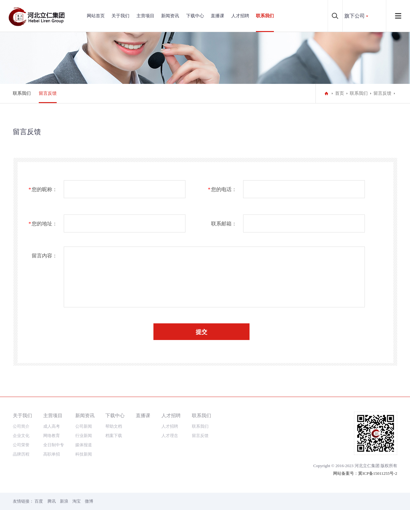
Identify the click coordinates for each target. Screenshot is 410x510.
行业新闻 (83, 435)
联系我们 (265, 15)
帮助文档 (113, 426)
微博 (89, 501)
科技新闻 (83, 454)
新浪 (64, 501)
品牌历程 (21, 454)
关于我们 (120, 15)
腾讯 (51, 501)
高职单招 (51, 454)
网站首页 (96, 15)
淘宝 (76, 501)
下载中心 (195, 15)
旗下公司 (354, 16)
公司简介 (21, 426)
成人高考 (51, 426)
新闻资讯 (170, 15)
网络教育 (51, 435)
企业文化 (21, 435)
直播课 (217, 15)
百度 (39, 501)
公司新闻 (83, 426)
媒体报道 (83, 444)
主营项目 (145, 15)
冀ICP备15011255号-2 (377, 473)
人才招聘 (240, 15)
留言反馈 (48, 93)
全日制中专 (53, 444)
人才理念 (169, 435)
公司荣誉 (21, 444)
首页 (339, 93)
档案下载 (113, 435)
